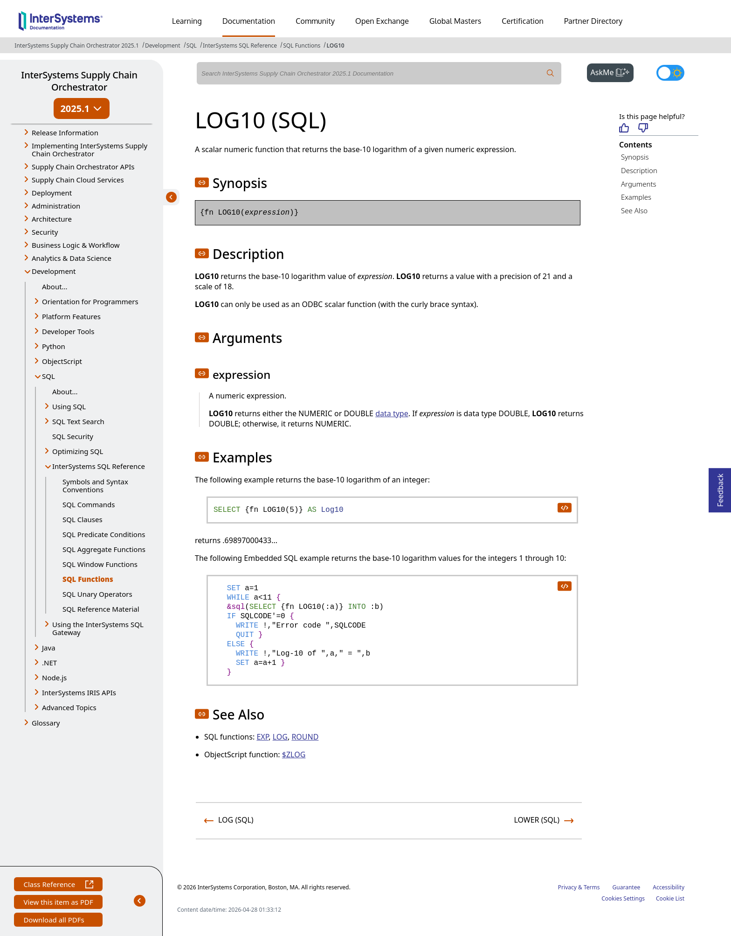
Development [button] (54, 271)
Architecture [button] (52, 219)
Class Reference (58, 885)
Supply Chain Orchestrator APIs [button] (83, 166)
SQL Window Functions (100, 564)
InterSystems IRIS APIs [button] (79, 692)
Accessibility (668, 887)
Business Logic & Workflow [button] (76, 245)
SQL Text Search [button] (78, 421)
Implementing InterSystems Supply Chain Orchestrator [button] (89, 149)
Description (639, 170)
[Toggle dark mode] (670, 73)
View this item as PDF (58, 903)
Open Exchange (382, 21)
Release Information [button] (65, 132)
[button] (202, 182)
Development (162, 45)
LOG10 (335, 45)
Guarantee (627, 887)
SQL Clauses (82, 519)
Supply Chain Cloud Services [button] (78, 179)
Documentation (248, 21)
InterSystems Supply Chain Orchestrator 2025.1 (76, 45)
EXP (262, 737)
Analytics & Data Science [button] (71, 258)
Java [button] (48, 647)
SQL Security (72, 436)
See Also (634, 210)
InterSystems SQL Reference (240, 45)
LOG (280, 737)
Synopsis (635, 156)
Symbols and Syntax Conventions (95, 485)
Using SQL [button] (69, 406)
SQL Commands (88, 504)
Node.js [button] (54, 677)
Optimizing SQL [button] (77, 451)
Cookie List (670, 898)
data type (391, 413)
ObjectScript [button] (62, 361)
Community (315, 21)
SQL (191, 45)
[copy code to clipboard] (564, 507)
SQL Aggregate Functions (103, 549)
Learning (187, 21)
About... (55, 286)
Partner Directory (593, 21)
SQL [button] (48, 376)
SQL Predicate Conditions (103, 534)
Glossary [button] (46, 722)
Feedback (720, 487)
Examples (636, 197)
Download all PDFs (54, 921)
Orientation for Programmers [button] (90, 301)
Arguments (638, 184)
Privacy (567, 887)
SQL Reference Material (100, 609)
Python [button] (53, 346)
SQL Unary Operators (97, 594)
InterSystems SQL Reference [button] (98, 466)
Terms (592, 887)
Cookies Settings (623, 898)
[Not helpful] (643, 128)
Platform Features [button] (71, 316)
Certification (523, 21)
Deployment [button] (52, 192)
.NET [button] (49, 662)
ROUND (304, 737)
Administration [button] (56, 205)
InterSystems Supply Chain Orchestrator (79, 81)
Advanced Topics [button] (69, 707)
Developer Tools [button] (68, 331)
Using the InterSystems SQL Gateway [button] (98, 628)
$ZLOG (294, 754)
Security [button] (45, 232)
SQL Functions (301, 45)
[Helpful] (624, 128)
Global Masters (455, 21)
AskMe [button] (612, 71)
